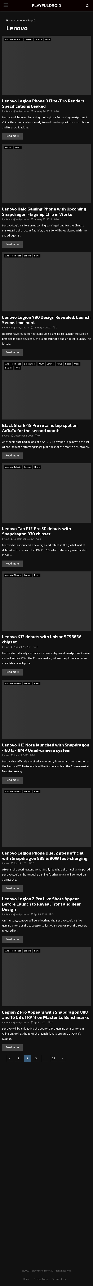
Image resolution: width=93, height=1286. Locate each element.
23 (53, 1058)
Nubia (68, 364)
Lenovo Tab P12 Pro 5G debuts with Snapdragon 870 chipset (36, 531)
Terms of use (59, 1279)
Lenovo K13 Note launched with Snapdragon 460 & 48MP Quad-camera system (45, 747)
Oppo (76, 364)
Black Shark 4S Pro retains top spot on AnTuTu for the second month (40, 428)
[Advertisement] (46, 1092)
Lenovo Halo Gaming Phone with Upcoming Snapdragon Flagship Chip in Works (44, 211)
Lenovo (20, 20)
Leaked (28, 39)
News (47, 39)
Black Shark (29, 364)
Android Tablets (13, 467)
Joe (7, 436)
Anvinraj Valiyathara (17, 111)
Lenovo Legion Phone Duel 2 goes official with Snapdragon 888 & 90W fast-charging (45, 855)
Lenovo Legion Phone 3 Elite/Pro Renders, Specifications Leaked (43, 103)
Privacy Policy (41, 1279)
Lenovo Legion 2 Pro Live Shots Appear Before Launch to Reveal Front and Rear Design (41, 904)
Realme (8, 368)
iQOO (41, 364)
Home (9, 20)
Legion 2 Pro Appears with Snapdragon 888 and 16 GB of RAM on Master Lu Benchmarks (45, 1014)
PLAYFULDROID (46, 6)
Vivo (18, 368)
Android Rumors (13, 39)
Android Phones (13, 255)
